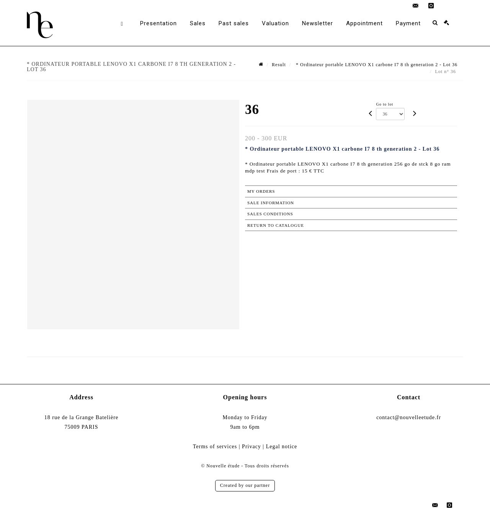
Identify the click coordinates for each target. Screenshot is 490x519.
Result (279, 64)
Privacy (251, 446)
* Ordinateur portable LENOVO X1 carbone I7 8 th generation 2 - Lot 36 (375, 64)
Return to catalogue (275, 225)
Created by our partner (245, 485)
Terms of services (215, 446)
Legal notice (281, 446)
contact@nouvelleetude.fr (408, 417)
